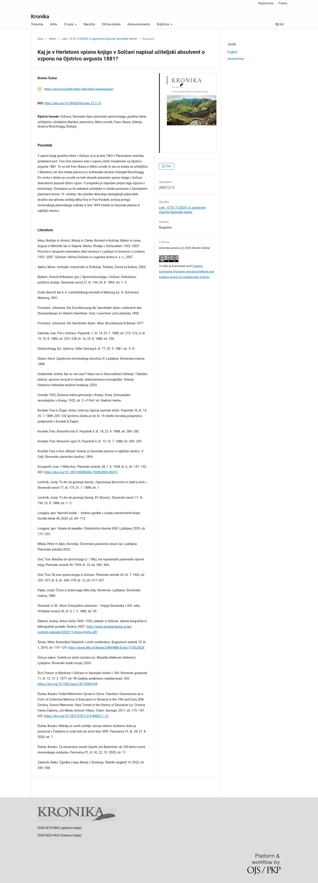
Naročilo (89, 24)
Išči (280, 24)
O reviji (69, 24)
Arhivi (52, 38)
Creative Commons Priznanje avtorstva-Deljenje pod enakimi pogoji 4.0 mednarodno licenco (186, 271)
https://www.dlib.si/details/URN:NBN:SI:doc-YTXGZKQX (106, 647)
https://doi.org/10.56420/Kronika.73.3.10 (72, 103)
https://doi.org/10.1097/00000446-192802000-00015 (80, 472)
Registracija (265, 3)
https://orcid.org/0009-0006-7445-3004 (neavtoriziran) (79, 88)
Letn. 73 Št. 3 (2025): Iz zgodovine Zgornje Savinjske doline (99, 38)
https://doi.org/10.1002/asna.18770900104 (68, 684)
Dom (41, 38)
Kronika (40, 16)
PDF (168, 166)
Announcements (138, 24)
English (232, 52)
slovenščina (235, 58)
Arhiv (53, 24)
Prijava (282, 3)
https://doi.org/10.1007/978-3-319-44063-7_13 (76, 716)
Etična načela (111, 24)
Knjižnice (163, 24)
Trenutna (37, 24)
